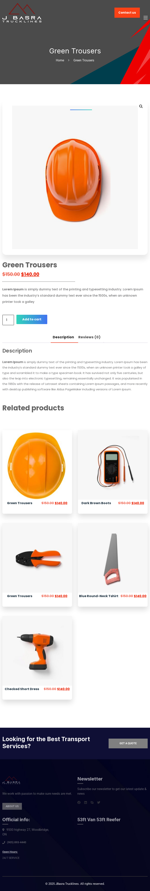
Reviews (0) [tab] (89, 337)
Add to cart (31, 319)
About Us (12, 808)
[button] (141, 106)
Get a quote (128, 743)
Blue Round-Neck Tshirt (98, 596)
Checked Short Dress (22, 689)
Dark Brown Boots (96, 503)
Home (61, 60)
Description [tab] (63, 337)
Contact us (127, 13)
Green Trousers (19, 503)
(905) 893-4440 (16, 844)
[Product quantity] (8, 320)
